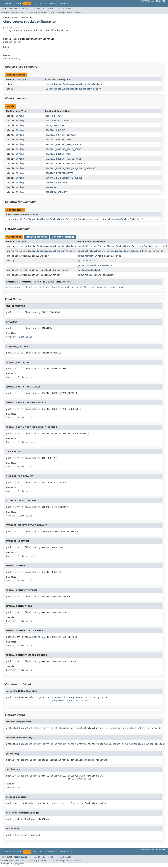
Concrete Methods (63, 237)
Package (17, 3)
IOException (84, 778)
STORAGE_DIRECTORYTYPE (59, 173)
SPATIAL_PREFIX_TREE (58, 154)
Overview (6, 3)
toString (95, 287)
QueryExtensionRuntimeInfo (118, 219)
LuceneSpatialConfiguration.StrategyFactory (73, 89)
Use (35, 3)
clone (9, 287)
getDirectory (86, 256)
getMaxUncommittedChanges (93, 265)
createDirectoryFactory (92, 246)
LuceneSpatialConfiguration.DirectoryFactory (74, 84)
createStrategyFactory (91, 251)
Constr (32, 12)
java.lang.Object (12, 27)
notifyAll (82, 287)
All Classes (65, 9)
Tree (40, 3)
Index (62, 3)
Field (23, 12)
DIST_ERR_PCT (53, 116)
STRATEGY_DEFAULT (56, 192)
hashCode (57, 287)
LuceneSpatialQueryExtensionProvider (65, 219)
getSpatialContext (89, 270)
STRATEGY (51, 187)
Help (69, 3)
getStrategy (85, 275)
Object (18, 42)
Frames (37, 9)
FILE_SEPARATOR (55, 125)
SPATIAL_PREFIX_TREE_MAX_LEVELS (65, 163)
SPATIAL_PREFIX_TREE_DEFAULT (63, 159)
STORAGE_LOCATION (56, 182)
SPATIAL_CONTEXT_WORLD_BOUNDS (64, 149)
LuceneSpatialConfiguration (24, 219)
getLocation (85, 260)
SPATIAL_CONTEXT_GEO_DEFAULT (63, 144)
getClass (44, 287)
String (20, 116)
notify (69, 287)
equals (19, 287)
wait (106, 287)
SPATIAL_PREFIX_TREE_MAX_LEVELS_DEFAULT (71, 168)
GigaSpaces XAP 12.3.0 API (153, 1)
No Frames (48, 9)
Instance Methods (36, 237)
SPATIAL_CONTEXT (55, 130)
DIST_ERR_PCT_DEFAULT (59, 120)
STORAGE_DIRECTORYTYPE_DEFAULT (65, 178)
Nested (15, 12)
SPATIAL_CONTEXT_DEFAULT (61, 135)
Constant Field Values (20, 337)
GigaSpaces (18, 864)
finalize (31, 287)
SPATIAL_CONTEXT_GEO (58, 139)
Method (41, 12)
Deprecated (51, 3)
